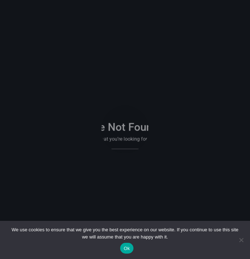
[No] (241, 240)
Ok (127, 248)
